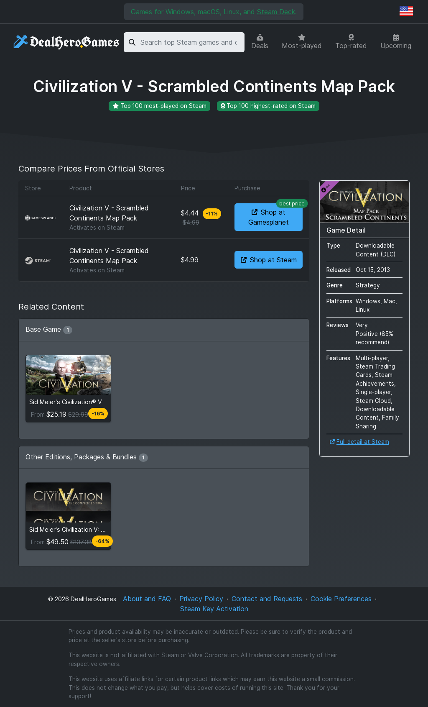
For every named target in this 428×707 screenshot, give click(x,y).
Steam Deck (276, 12)
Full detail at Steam (359, 441)
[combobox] (191, 42)
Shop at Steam (269, 260)
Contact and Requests (267, 598)
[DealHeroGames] (67, 42)
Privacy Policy (201, 598)
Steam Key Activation (214, 609)
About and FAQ (147, 598)
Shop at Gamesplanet (275, 214)
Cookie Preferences (341, 598)
